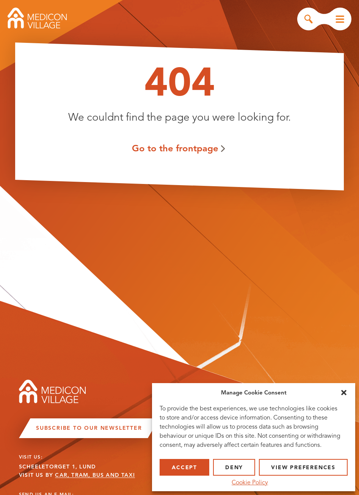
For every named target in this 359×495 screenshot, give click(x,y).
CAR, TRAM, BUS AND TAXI (95, 475)
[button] (344, 392)
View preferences (303, 467)
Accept (184, 467)
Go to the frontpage (175, 148)
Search (308, 19)
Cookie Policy (250, 482)
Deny (234, 467)
